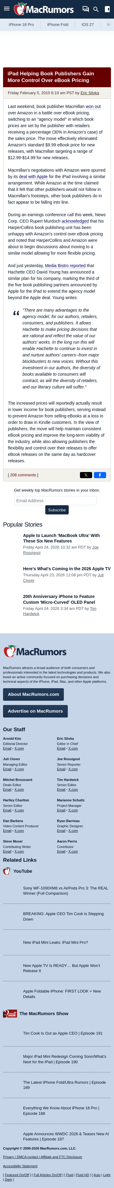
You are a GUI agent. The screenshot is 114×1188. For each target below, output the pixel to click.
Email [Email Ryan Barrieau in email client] (61, 830)
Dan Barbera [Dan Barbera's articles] (13, 821)
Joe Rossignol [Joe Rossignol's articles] (68, 759)
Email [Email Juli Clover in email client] (7, 769)
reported (65, 265)
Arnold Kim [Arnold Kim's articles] (12, 738)
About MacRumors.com (33, 694)
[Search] (98, 9)
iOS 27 (88, 24)
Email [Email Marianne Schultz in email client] (61, 810)
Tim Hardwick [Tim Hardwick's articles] (68, 780)
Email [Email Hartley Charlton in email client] (7, 810)
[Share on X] (86, 475)
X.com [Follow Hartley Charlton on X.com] (19, 810)
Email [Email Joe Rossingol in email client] (61, 769)
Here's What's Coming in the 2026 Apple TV (67, 568)
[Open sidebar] (107, 9)
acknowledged (75, 221)
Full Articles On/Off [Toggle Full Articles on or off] (48, 1175)
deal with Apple (33, 176)
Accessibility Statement (20, 1166)
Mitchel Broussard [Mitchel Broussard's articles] (17, 780)
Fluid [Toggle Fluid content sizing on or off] (69, 1175)
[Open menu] (6, 9)
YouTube (22, 871)
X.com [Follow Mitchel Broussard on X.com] (19, 789)
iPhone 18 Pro (21, 24)
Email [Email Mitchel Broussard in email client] (7, 789)
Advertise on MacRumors (35, 711)
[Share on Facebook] (100, 475)
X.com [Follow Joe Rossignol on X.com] (73, 769)
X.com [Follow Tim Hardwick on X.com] (73, 789)
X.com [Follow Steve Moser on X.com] (19, 851)
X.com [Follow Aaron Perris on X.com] (73, 851)
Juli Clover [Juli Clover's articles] (11, 759)
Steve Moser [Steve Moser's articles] (13, 841)
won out (93, 106)
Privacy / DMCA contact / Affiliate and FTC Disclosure (42, 1157)
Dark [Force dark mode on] (8, 1179)
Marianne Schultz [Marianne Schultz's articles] (71, 800)
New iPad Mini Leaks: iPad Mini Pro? (55, 942)
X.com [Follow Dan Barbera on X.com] (19, 830)
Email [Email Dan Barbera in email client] (7, 830)
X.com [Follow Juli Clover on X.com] (19, 769)
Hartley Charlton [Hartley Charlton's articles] (16, 800)
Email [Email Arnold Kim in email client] (7, 748)
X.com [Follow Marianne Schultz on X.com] (73, 810)
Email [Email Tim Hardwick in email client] (61, 789)
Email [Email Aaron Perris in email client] (61, 851)
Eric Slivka (90, 93)
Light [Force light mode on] (106, 1175)
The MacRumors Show (43, 1013)
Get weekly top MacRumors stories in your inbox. (57, 490)
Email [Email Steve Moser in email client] (7, 851)
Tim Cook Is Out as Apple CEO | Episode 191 (63, 1033)
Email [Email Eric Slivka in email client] (61, 748)
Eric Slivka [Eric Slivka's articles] (65, 738)
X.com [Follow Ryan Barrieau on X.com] (73, 830)
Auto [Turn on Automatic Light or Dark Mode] (97, 1175)
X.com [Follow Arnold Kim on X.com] (19, 748)
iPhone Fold (57, 24)
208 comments (23, 475)
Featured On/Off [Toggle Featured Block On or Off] (17, 1175)
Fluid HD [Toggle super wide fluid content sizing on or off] (82, 1175)
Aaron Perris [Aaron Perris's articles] (67, 841)
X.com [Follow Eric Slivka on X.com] (73, 748)
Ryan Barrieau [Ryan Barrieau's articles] (68, 821)
